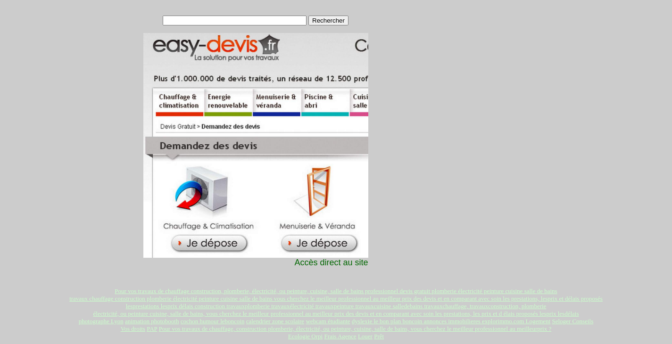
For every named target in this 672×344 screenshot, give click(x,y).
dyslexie (363, 321)
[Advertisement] (449, 71)
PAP (152, 328)
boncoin (412, 321)
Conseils (582, 321)
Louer (365, 336)
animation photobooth (152, 321)
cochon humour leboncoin (213, 321)
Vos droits (133, 328)
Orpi (317, 336)
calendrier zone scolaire (275, 321)
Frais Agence (340, 336)
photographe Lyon (101, 321)
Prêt (379, 336)
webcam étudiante (328, 321)
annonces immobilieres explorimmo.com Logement (487, 321)
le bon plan (387, 321)
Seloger (562, 321)
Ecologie (299, 336)
